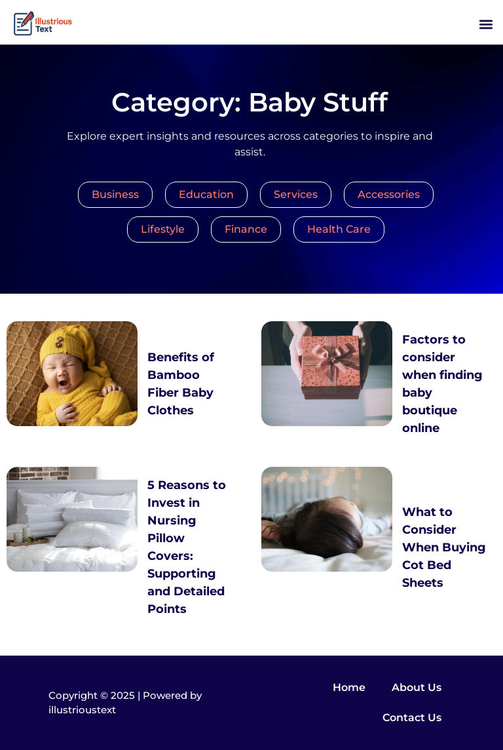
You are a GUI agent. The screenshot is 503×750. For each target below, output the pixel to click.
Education (206, 194)
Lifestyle (163, 229)
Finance (246, 229)
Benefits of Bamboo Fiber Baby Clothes (180, 384)
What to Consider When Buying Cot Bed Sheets (444, 547)
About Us (416, 687)
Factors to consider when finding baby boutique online (442, 383)
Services (296, 194)
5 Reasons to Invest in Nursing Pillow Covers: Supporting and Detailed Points (186, 547)
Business (115, 194)
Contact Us (411, 717)
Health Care (339, 229)
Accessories (389, 194)
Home (349, 687)
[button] (485, 24)
